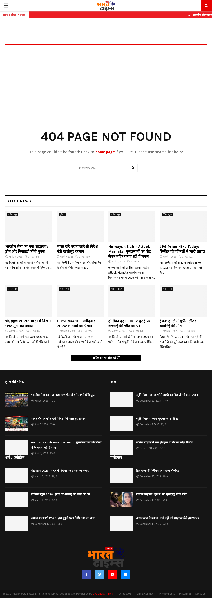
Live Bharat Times (103, 593)
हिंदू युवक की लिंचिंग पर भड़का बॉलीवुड (157, 470)
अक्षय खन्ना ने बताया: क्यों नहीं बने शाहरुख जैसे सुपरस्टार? (167, 518)
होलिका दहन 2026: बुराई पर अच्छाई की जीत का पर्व (129, 323)
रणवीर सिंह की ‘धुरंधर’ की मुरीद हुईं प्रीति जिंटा (161, 494)
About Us (200, 593)
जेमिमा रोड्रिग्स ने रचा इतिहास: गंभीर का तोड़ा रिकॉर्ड (164, 442)
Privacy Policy (167, 593)
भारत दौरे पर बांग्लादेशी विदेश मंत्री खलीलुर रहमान (77, 249)
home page (105, 152)
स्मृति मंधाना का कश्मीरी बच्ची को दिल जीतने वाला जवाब (167, 395)
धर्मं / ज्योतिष (117, 289)
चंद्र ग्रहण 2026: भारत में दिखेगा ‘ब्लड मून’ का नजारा (28, 323)
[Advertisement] (106, 93)
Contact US (125, 593)
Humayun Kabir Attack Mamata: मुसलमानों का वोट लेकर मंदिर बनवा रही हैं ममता (129, 251)
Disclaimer (185, 593)
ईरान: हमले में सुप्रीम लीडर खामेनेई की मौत (178, 323)
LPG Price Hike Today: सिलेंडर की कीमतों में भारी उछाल (182, 249)
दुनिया (62, 214)
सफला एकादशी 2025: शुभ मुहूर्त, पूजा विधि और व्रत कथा (63, 518)
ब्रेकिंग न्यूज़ (12, 214)
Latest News (18, 201)
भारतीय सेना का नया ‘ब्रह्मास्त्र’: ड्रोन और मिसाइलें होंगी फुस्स (26, 249)
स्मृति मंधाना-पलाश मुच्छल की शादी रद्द (157, 419)
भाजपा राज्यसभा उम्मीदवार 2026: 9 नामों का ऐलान (76, 323)
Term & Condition (145, 593)
